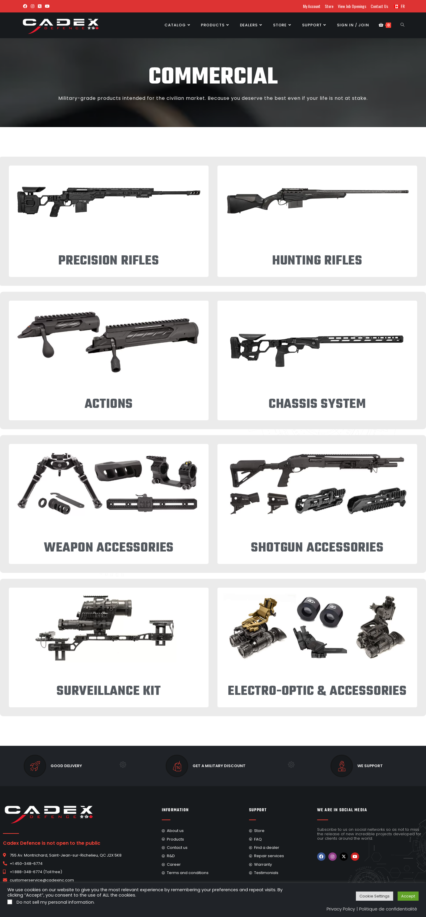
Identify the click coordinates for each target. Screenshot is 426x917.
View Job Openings (352, 6)
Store (329, 6)
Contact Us (379, 6)
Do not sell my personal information (55, 902)
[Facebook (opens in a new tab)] (25, 6)
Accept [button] (408, 896)
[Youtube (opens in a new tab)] (47, 6)
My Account (311, 6)
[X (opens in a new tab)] (39, 6)
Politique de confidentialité (388, 909)
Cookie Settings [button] (374, 896)
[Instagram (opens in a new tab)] (32, 6)
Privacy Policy (341, 909)
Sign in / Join (353, 25)
